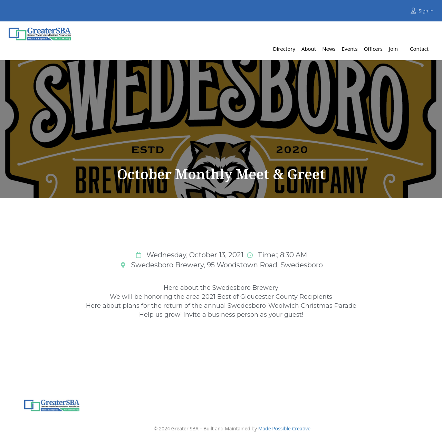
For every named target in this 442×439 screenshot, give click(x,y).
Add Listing (415, 32)
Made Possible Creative (284, 428)
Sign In (426, 11)
